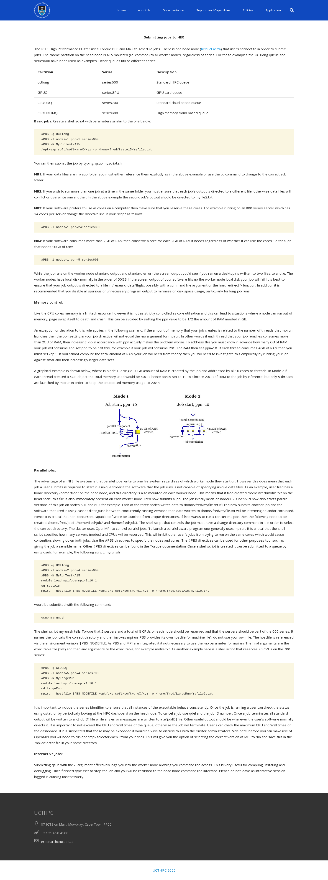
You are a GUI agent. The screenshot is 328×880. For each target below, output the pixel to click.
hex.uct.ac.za (211, 49)
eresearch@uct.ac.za (57, 841)
